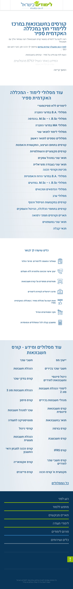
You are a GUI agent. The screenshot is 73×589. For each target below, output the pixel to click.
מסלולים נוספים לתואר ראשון (48, 138)
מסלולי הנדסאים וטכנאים (50, 189)
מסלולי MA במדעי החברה (50, 125)
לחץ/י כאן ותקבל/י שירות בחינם (52, 46)
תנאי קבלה (59, 228)
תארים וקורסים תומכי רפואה (49, 215)
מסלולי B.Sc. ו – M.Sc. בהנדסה (47, 119)
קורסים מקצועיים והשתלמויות (48, 151)
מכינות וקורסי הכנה (54, 170)
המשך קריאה (60, 70)
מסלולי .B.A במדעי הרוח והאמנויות (45, 176)
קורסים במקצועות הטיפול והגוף (47, 202)
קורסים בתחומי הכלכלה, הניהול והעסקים (41, 209)
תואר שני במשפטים (54, 222)
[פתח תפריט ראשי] (68, 5)
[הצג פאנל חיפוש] (5, 5)
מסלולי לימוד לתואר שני (51, 132)
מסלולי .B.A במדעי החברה (50, 112)
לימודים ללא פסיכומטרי (51, 106)
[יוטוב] (39, 561)
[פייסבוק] (35, 561)
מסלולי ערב (59, 196)
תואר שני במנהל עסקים (52, 158)
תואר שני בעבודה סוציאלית (49, 164)
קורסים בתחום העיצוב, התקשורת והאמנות (41, 145)
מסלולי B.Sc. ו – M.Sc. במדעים (47, 183)
